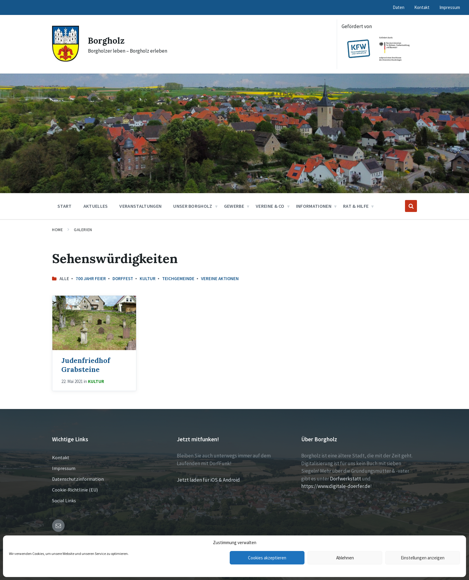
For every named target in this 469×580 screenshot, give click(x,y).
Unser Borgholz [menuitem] (192, 206)
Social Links (64, 500)
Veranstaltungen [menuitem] (140, 206)
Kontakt (60, 457)
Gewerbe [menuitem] (234, 206)
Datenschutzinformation (78, 479)
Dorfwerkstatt (345, 478)
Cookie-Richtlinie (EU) (75, 490)
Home (57, 229)
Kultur (148, 278)
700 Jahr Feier (91, 278)
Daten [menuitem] (398, 7)
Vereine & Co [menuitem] (270, 206)
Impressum (63, 468)
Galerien (83, 229)
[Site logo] (65, 60)
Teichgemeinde (178, 278)
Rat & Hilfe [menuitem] (356, 206)
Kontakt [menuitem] (422, 7)
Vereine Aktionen (220, 278)
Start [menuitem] (64, 206)
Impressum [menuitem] (449, 7)
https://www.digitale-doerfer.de (335, 486)
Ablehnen (345, 558)
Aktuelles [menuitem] (95, 206)
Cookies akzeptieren (267, 558)
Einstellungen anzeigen (422, 558)
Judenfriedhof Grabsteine (85, 364)
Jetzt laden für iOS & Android (208, 480)
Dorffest (122, 278)
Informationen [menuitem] (313, 206)
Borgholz (107, 40)
